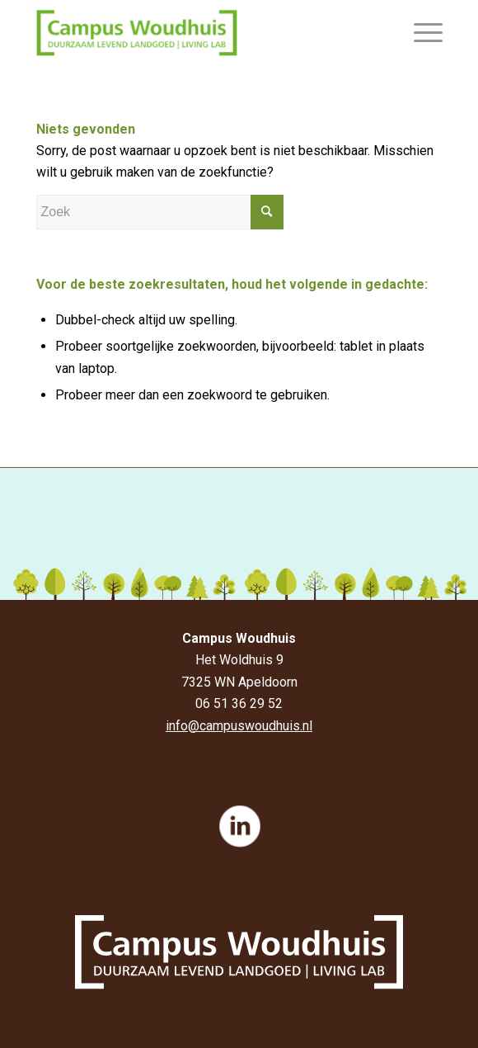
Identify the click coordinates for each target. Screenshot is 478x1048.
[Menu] (420, 33)
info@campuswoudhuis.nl (239, 726)
